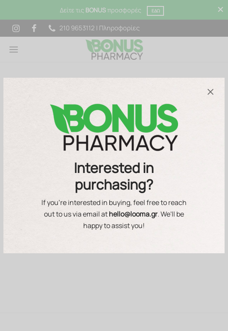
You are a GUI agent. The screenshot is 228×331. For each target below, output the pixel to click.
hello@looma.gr (133, 214)
